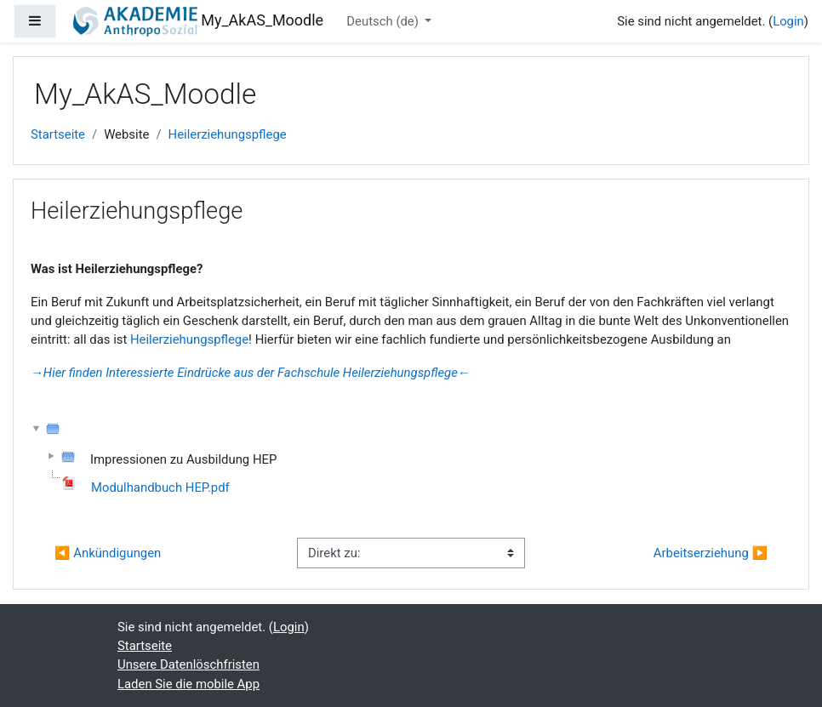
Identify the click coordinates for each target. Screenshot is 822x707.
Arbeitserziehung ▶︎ (711, 553)
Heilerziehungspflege (227, 134)
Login (788, 21)
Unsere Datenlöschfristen (188, 664)
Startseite (58, 134)
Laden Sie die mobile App (188, 684)
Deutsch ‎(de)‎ (383, 21)
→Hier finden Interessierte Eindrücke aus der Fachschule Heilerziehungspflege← (251, 372)
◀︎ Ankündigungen (107, 553)
